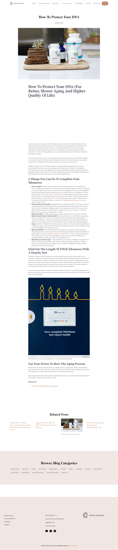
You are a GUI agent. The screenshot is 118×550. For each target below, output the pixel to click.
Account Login (50, 526)
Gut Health (87, 469)
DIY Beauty (63, 469)
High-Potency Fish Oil (50, 198)
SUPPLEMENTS (79, 3)
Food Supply (79, 469)
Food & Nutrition (9, 518)
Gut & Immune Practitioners (54, 519)
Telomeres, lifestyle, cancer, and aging (45, 386)
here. (53, 359)
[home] (17, 3)
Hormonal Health (98, 469)
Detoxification (42, 469)
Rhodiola (76, 194)
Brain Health (25, 469)
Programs (7, 521)
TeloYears (39, 258)
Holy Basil (85, 194)
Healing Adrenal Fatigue (70, 200)
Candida (34, 469)
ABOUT (34, 3)
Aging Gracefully (59, 23)
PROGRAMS (55, 3)
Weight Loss (64, 472)
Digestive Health (53, 469)
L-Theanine (56, 194)
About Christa (8, 515)
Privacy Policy (73, 545)
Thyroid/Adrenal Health (52, 472)
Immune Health (15, 472)
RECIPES (88, 3)
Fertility (71, 469)
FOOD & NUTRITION (44, 3)
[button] (67, 3)
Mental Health (25, 472)
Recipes (6, 524)
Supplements (49, 522)
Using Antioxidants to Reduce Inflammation (55, 234)
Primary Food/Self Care (38, 472)
